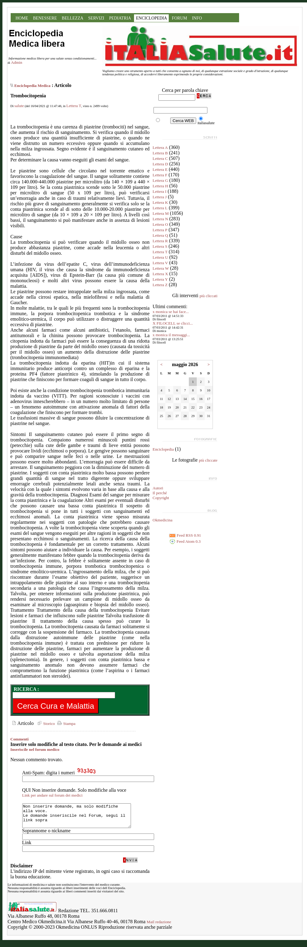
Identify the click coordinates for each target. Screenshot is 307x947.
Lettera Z (160, 285)
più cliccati (208, 295)
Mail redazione (159, 926)
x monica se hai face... (171, 311)
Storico (45, 723)
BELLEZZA (72, 18)
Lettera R (160, 241)
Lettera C (160, 158)
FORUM (179, 18)
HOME (22, 18)
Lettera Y (160, 279)
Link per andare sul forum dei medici (52, 795)
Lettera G (160, 180)
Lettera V (160, 263)
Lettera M (161, 213)
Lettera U (160, 257)
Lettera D (160, 164)
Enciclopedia (163, 449)
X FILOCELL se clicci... (173, 323)
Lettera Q (160, 235)
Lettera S (160, 246)
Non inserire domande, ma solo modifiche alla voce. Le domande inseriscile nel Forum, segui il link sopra (83, 818)
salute (19, 105)
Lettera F (160, 175)
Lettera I (160, 191)
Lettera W (161, 268)
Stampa (65, 723)
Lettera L (160, 208)
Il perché (160, 493)
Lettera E (160, 169)
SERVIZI (96, 18)
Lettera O (160, 224)
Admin (16, 62)
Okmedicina (162, 520)
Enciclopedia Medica (32, 85)
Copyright (161, 497)
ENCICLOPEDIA (151, 18)
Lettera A (160, 147)
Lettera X (160, 274)
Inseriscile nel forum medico (34, 749)
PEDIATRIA (120, 18)
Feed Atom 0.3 (184, 541)
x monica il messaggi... (171, 335)
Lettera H (160, 186)
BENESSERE (45, 18)
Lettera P (160, 230)
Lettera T (73, 105)
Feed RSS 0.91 (185, 535)
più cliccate (208, 460)
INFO (197, 18)
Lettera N (160, 219)
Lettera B (160, 153)
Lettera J (160, 197)
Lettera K (160, 202)
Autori (158, 488)
